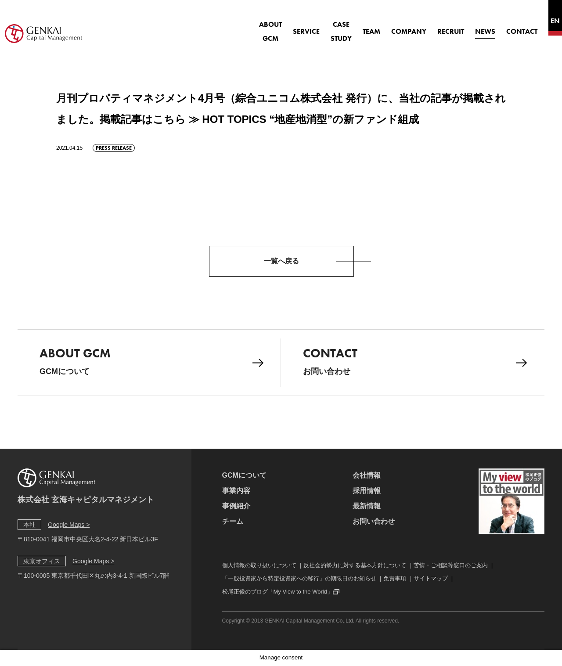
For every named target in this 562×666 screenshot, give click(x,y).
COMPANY (385, 26)
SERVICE (264, 26)
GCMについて (151, 361)
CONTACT (498, 26)
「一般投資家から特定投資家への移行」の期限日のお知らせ (299, 578)
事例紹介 (236, 506)
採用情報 (367, 490)
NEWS (461, 26)
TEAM (348, 26)
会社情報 (367, 475)
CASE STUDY (308, 26)
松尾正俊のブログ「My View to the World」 (277, 591)
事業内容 (236, 490)
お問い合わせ (415, 361)
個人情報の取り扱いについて (259, 565)
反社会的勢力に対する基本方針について (354, 565)
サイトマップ (431, 578)
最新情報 (367, 506)
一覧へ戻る (281, 261)
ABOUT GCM (219, 26)
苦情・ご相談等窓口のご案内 (451, 565)
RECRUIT (427, 26)
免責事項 (394, 578)
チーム (232, 521)
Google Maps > (69, 524)
